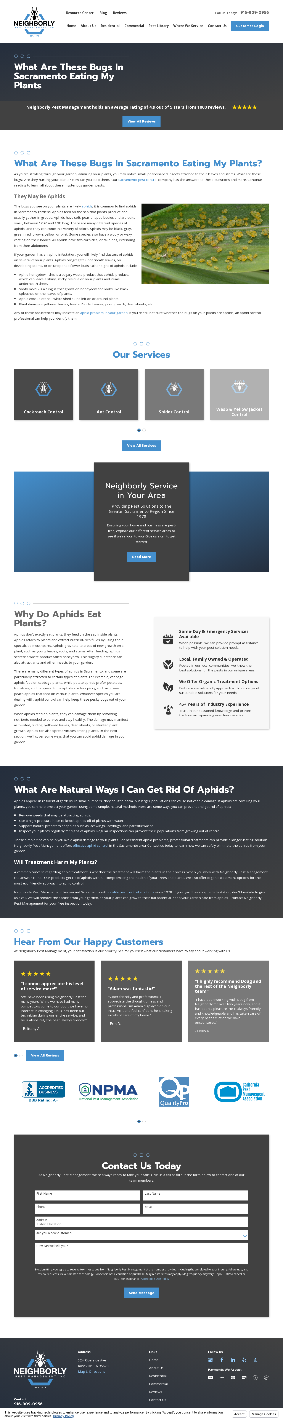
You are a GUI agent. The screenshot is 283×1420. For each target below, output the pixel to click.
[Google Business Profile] (210, 1360)
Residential (158, 1376)
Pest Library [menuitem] (159, 26)
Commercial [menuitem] (134, 26)
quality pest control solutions (131, 892)
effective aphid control (90, 845)
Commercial (158, 1384)
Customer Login (250, 25)
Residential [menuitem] (110, 26)
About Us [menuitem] (88, 26)
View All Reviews (141, 121)
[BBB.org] (255, 1360)
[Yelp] (244, 1360)
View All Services (141, 445)
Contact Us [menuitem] (217, 26)
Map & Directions (91, 1371)
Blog (103, 13)
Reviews (120, 13)
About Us (156, 1368)
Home (154, 1360)
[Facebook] (221, 1360)
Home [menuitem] (71, 26)
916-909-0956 (254, 13)
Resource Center (80, 13)
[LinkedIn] (233, 1360)
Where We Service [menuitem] (188, 26)
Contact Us (157, 1400)
